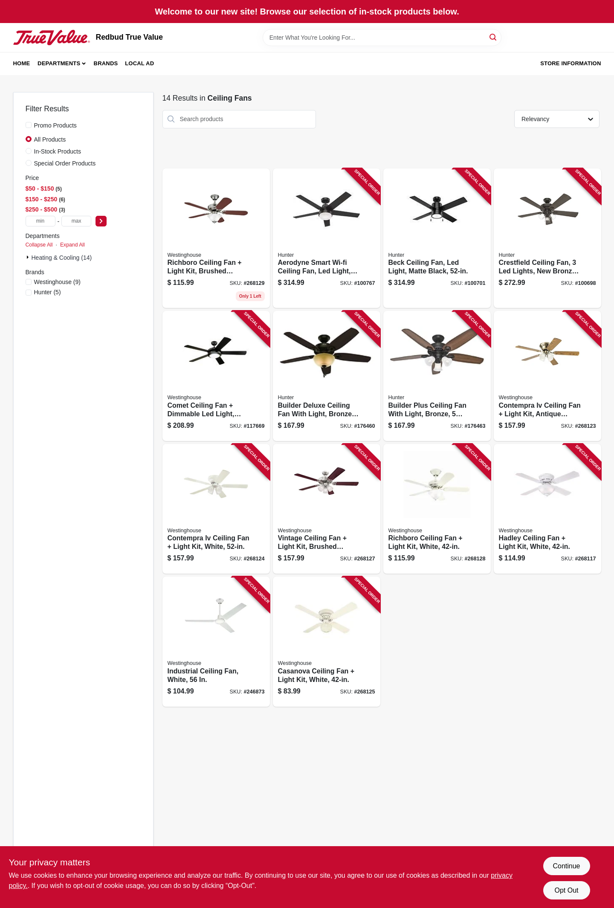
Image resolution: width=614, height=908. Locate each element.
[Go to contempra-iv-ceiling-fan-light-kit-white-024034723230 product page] (216, 509)
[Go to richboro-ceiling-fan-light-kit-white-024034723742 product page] (437, 509)
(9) (57, 281)
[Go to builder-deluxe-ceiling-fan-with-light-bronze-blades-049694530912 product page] (326, 376)
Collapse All (39, 245)
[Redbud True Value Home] (51, 37)
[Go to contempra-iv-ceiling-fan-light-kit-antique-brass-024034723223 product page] (547, 376)
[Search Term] (382, 37)
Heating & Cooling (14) (62, 257)
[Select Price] (101, 221)
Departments (59, 63)
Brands (106, 63)
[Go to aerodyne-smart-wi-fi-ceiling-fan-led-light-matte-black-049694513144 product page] (326, 238)
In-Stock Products (57, 151)
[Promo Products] (29, 125)
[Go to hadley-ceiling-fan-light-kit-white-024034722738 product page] (547, 509)
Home (21, 63)
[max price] (76, 221)
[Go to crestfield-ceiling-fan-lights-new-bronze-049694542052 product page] (547, 238)
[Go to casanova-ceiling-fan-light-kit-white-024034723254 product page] (326, 642)
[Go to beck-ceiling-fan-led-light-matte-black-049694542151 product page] (437, 238)
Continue (566, 866)
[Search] (493, 37)
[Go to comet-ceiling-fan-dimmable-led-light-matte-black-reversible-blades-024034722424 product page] (216, 376)
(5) (47, 292)
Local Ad (139, 63)
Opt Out (566, 890)
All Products (50, 139)
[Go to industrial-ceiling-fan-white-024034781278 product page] (216, 642)
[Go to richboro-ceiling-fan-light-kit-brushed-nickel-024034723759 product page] (216, 238)
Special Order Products (65, 163)
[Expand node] (28, 257)
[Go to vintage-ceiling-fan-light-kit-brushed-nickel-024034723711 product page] (326, 509)
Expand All (72, 245)
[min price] (40, 221)
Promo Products (55, 125)
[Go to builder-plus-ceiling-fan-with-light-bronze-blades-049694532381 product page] (437, 376)
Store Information (570, 63)
